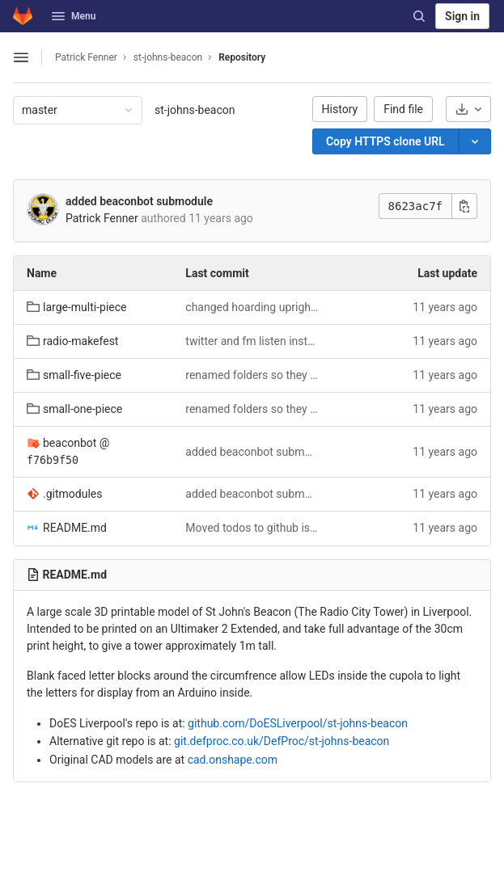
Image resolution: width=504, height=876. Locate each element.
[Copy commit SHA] (464, 206)
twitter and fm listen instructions (251, 341)
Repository (241, 57)
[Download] (468, 109)
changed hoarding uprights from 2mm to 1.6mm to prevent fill (251, 307)
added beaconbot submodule (139, 201)
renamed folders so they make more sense (251, 375)
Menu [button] (73, 16)
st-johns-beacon (195, 109)
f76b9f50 (52, 460)
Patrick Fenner (86, 57)
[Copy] (385, 141)
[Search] (419, 16)
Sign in (462, 16)
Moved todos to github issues (251, 527)
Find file (403, 109)
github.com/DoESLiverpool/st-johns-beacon (298, 723)
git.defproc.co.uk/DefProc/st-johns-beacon (281, 741)
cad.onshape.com (232, 759)
